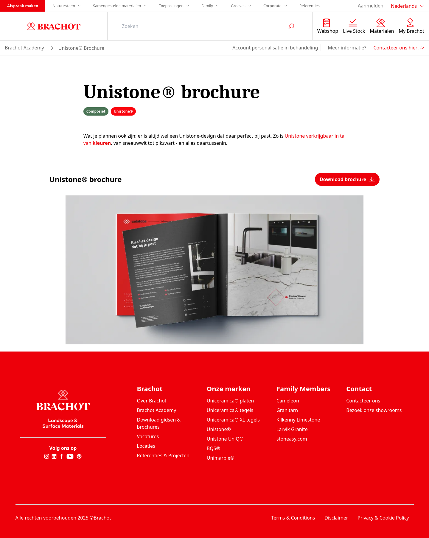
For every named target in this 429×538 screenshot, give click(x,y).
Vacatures (148, 436)
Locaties (146, 446)
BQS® (213, 448)
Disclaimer (336, 517)
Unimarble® (220, 458)
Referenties (309, 5)
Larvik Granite (292, 429)
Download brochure (347, 179)
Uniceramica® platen (230, 400)
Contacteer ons (363, 400)
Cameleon (287, 400)
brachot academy (24, 47)
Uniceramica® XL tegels (233, 419)
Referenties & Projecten (163, 455)
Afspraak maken (22, 5)
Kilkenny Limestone (298, 419)
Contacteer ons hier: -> (398, 47)
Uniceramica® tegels (230, 410)
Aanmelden (370, 5)
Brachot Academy (156, 410)
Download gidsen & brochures (159, 423)
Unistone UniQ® (225, 439)
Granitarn (287, 410)
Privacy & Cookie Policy (383, 517)
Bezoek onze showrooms (374, 410)
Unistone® (219, 429)
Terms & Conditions (293, 517)
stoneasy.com (291, 439)
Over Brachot (152, 400)
